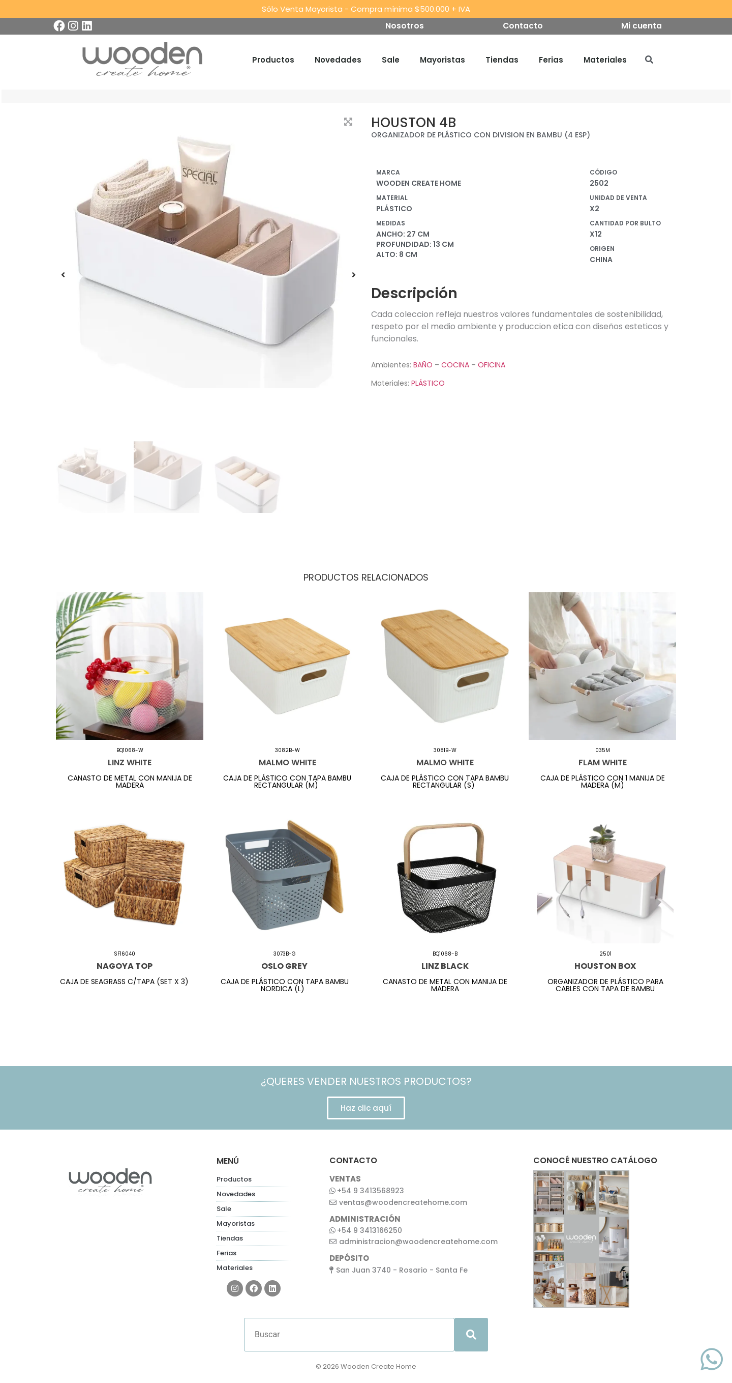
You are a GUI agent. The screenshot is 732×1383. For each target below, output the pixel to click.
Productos (273, 60)
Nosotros (402, 27)
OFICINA (491, 366)
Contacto (522, 27)
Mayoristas (442, 60)
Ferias (551, 60)
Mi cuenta (643, 27)
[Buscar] (349, 1336)
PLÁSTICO (428, 385)
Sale (391, 60)
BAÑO (423, 366)
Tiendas (501, 60)
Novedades (338, 60)
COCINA (455, 366)
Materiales (605, 60)
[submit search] (471, 1336)
